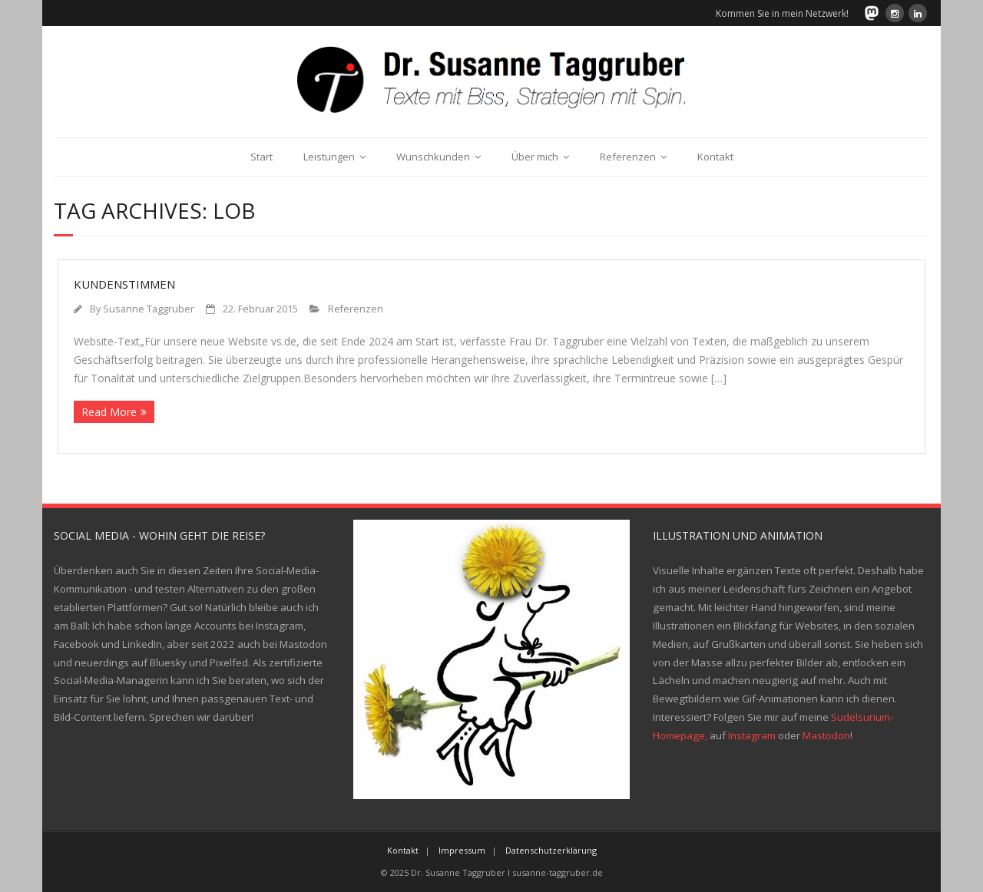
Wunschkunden (433, 157)
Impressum (462, 850)
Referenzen (628, 157)
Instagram (752, 735)
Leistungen (329, 157)
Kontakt (715, 157)
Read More (109, 412)
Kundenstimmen (124, 284)
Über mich (534, 157)
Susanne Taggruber (148, 309)
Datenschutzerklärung (551, 850)
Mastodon (826, 735)
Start (261, 157)
